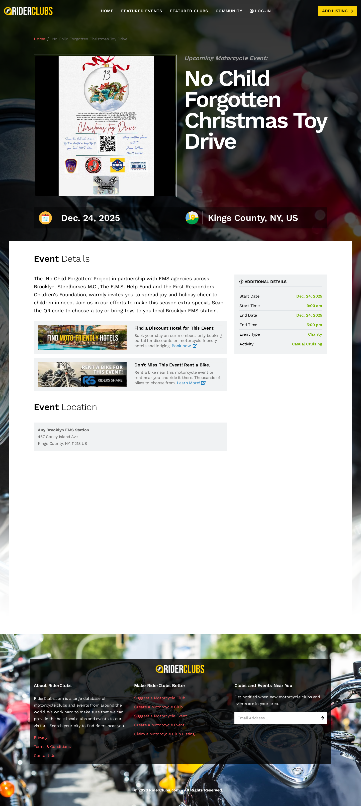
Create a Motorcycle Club (158, 707)
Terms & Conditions (52, 746)
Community (229, 11)
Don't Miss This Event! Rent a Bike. (172, 364)
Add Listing (337, 11)
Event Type (249, 334)
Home (107, 11)
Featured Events (141, 11)
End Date (248, 315)
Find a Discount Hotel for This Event (173, 328)
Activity (246, 344)
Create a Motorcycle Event (159, 725)
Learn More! (191, 382)
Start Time (249, 305)
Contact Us (44, 755)
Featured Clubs (189, 11)
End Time (248, 324)
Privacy (40, 737)
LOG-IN (260, 11)
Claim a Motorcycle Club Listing (164, 734)
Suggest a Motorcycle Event (160, 716)
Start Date (249, 296)
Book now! (184, 345)
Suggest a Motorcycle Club (159, 698)
